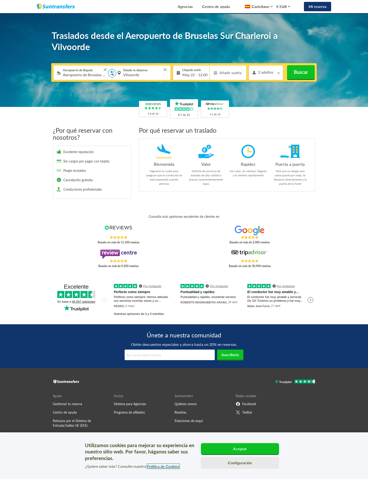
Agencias (185, 6)
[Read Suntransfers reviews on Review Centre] (118, 254)
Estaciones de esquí (189, 421)
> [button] (105, 69)
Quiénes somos (186, 404)
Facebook (246, 404)
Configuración (240, 462)
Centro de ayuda (216, 6)
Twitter (244, 412)
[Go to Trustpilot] (295, 382)
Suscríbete (230, 354)
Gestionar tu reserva (67, 404)
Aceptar (240, 448)
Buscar (301, 72)
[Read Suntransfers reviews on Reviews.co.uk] (118, 230)
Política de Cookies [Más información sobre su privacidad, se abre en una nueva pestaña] (163, 466)
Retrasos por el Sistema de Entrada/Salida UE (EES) (72, 423)
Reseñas (180, 412)
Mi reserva (317, 6)
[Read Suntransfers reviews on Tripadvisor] (249, 254)
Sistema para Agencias (130, 404)
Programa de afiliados (129, 412)
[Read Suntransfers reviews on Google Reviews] (249, 230)
